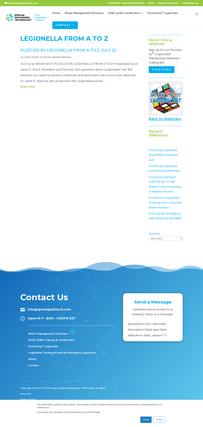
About (151, 3)
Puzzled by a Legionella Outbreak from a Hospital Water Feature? (165, 202)
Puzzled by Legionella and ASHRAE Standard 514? (163, 155)
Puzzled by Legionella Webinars (126, 3)
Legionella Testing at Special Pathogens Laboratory (62, 352)
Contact (33, 365)
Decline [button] (159, 420)
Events (35, 57)
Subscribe (161, 69)
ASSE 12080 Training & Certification (51, 340)
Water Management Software (48, 333)
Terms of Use (28, 399)
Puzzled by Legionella (43, 346)
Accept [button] (146, 420)
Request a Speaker (168, 3)
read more (27, 86)
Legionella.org (190, 3)
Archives (154, 233)
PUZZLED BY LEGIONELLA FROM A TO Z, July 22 (68, 50)
